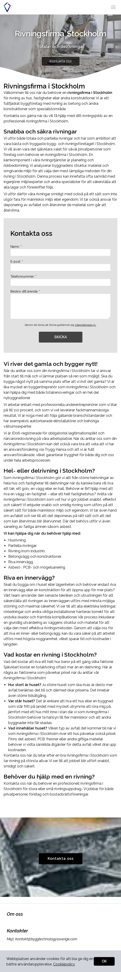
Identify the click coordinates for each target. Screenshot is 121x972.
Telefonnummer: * (60, 280)
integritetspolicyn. (85, 325)
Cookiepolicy (64, 964)
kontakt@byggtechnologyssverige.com (45, 939)
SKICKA (60, 337)
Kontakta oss (60, 61)
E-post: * (60, 265)
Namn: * (60, 250)
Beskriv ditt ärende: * (60, 304)
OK (104, 961)
